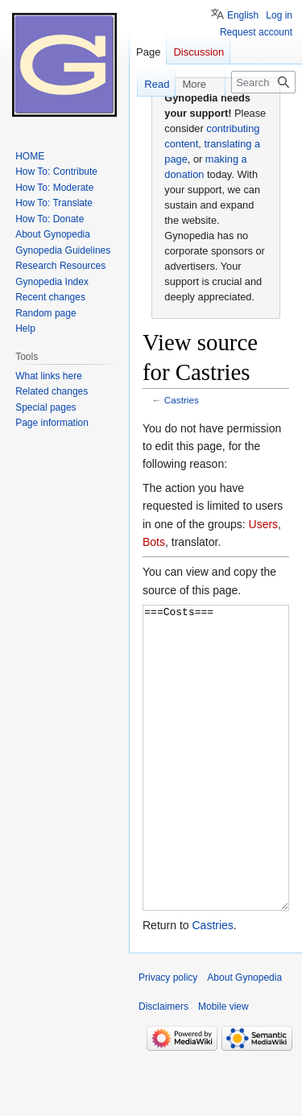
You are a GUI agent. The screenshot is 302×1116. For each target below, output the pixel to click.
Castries (181, 400)
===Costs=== (216, 788)
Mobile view (223, 1067)
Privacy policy (168, 1038)
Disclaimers (163, 1067)
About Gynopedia (244, 1038)
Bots (154, 541)
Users (264, 524)
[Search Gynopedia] (263, 82)
